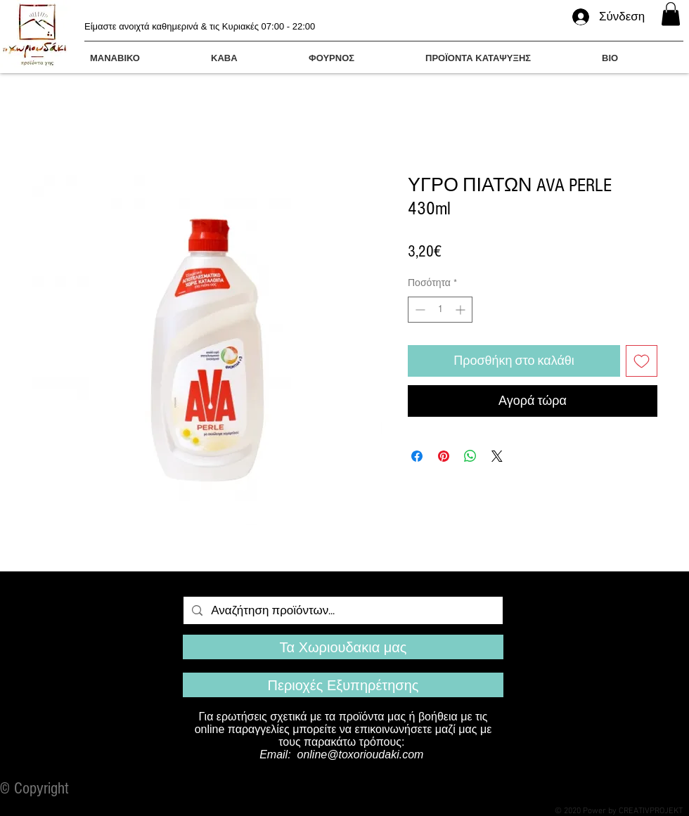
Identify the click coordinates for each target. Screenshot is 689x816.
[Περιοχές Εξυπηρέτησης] (343, 685)
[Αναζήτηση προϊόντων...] (342, 611)
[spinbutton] (440, 309)
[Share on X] (497, 456)
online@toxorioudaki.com (360, 754)
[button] (671, 13)
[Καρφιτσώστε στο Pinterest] (443, 456)
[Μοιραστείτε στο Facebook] (416, 456)
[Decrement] (418, 309)
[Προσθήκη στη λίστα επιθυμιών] (641, 361)
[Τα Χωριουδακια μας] (343, 647)
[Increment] (461, 309)
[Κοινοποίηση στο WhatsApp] (470, 456)
